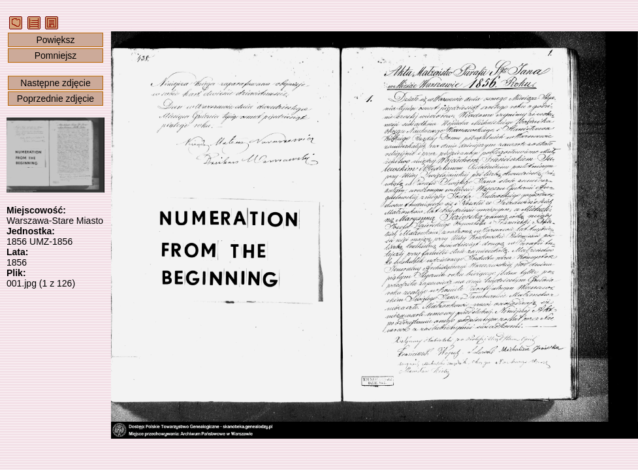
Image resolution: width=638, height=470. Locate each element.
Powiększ (55, 40)
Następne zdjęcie (55, 83)
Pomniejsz (56, 55)
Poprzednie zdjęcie (55, 98)
